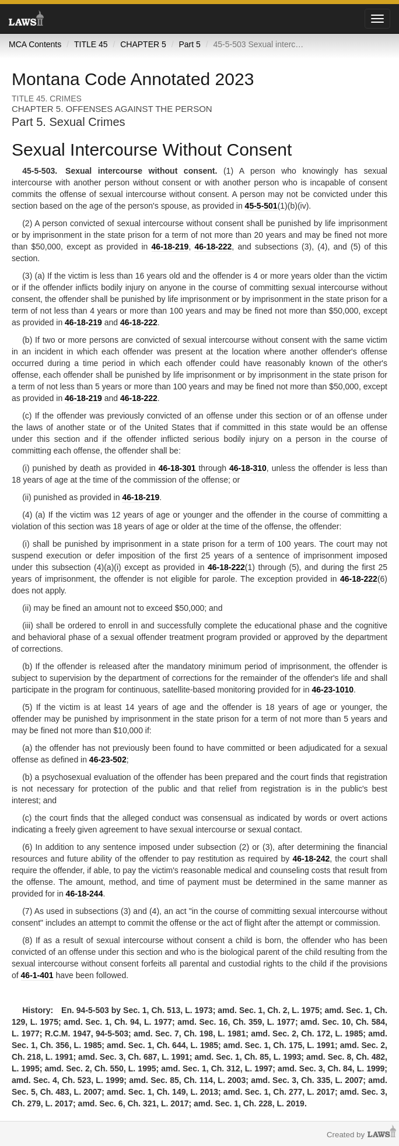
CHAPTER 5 (143, 44)
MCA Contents (35, 44)
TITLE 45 (91, 44)
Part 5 (189, 44)
